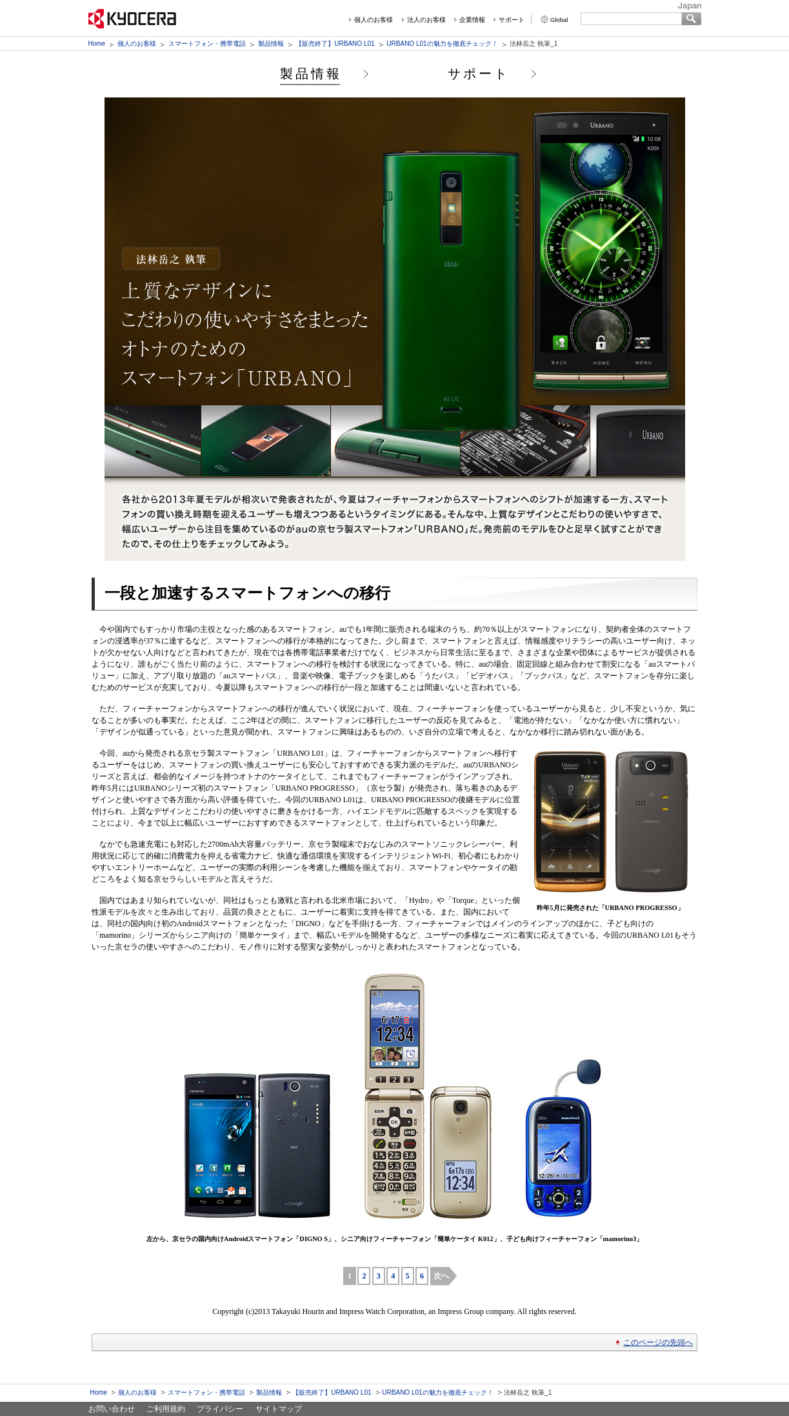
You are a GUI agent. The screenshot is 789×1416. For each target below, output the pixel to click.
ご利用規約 (165, 1408)
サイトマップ (278, 1408)
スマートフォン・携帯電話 (207, 43)
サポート (511, 19)
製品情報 (271, 43)
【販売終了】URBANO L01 (334, 43)
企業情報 (472, 19)
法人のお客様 (426, 19)
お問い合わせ (111, 1408)
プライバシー (220, 1408)
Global (559, 19)
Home (97, 43)
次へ (441, 1275)
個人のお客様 (373, 19)
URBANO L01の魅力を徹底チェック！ (441, 43)
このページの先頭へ (658, 1342)
